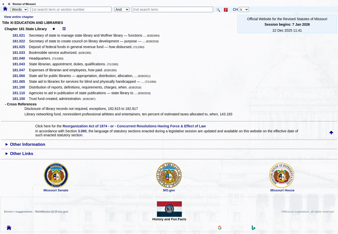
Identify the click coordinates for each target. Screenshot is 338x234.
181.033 (20, 53)
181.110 (20, 93)
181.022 (20, 41)
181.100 (20, 87)
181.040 (20, 58)
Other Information (27, 144)
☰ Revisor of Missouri (20, 4)
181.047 (20, 70)
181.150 (20, 99)
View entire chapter (19, 17)
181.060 (20, 76)
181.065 (20, 81)
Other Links (21, 153)
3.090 (82, 131)
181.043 (20, 64)
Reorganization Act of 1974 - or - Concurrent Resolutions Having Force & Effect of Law (134, 126)
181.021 (20, 35)
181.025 (20, 47)
